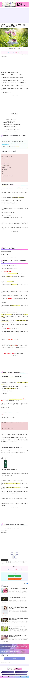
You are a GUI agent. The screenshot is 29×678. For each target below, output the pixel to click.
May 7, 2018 (17, 146)
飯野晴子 (2, 563)
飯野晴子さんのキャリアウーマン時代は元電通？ (12, 124)
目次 (13, 113)
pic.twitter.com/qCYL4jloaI (5, 144)
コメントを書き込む (14, 658)
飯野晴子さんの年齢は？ (8, 122)
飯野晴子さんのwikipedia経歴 (11, 119)
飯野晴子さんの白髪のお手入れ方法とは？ (14, 129)
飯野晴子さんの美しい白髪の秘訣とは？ (11, 126)
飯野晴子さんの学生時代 (11, 121)
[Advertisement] (14, 15)
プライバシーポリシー (14, 674)
